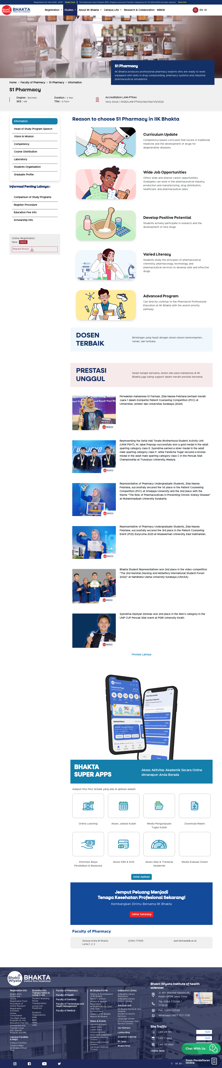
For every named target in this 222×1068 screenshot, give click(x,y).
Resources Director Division (99, 1043)
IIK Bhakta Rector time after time (101, 1008)
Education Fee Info (25, 212)
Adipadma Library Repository (126, 995)
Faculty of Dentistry (66, 999)
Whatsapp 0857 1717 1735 (174, 1015)
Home (13, 82)
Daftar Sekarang (141, 914)
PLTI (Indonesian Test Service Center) (128, 1022)
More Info (182, 2)
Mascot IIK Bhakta (98, 1017)
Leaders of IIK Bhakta (100, 1014)
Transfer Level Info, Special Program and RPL (18, 1030)
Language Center (126, 1019)
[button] (201, 1048)
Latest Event (96, 1030)
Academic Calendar (127, 1037)
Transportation (39, 1003)
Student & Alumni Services (126, 1015)
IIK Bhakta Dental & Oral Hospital (129, 1010)
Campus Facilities (18, 1043)
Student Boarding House (40, 1000)
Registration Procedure (16, 995)
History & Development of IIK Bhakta (101, 995)
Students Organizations (38, 1014)
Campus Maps (16, 1046)
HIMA (34, 1023)
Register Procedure (25, 205)
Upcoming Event (98, 1025)
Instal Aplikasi (141, 877)
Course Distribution (25, 151)
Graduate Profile (24, 174)
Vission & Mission (98, 1002)
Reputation (95, 1004)
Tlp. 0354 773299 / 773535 (170, 1003)
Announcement (97, 1032)
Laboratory (20, 159)
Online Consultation (16, 1014)
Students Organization (27, 167)
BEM (34, 1020)
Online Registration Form (18, 1000)
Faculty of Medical (65, 1011)
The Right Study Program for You (18, 1019)
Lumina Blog (124, 1033)
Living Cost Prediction (37, 1007)
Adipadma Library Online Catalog (126, 1000)
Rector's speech (98, 999)
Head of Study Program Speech (33, 129)
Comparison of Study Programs (32, 197)
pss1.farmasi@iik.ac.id (185, 941)
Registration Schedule (16, 1010)
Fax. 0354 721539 (169, 1010)
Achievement (96, 1011)
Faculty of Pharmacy (33, 82)
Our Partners (124, 1028)
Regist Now (70, 2)
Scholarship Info (23, 220)
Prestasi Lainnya (141, 654)
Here (23, 242)
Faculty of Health (65, 995)
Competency (21, 144)
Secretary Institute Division (99, 1048)
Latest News (96, 1027)
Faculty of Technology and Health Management (70, 1005)
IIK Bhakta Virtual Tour (18, 1049)
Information (21, 121)
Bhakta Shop (124, 1046)
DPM (34, 1018)
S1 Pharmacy (56, 82)
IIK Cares (122, 1042)
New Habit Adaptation (101, 1035)
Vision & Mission (24, 136)
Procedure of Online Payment (18, 1005)
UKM (34, 1025)
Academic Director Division (99, 1038)
